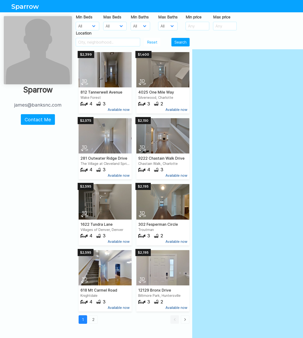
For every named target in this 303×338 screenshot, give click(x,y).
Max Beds (112, 17)
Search (180, 42)
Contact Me (38, 119)
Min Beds (84, 17)
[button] (174, 319)
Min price (193, 17)
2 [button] (93, 319)
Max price (221, 17)
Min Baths (140, 17)
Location (83, 33)
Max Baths (168, 17)
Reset (152, 42)
